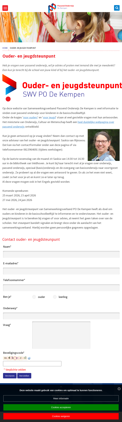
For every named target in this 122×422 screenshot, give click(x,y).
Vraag (7, 325)
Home (5, 48)
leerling (56, 296)
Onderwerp (10, 308)
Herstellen (24, 375)
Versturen (10, 375)
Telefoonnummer (14, 280)
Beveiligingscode (13, 353)
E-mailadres (10, 263)
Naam (7, 246)
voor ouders (30, 117)
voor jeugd (49, 117)
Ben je (7, 297)
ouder (35, 296)
